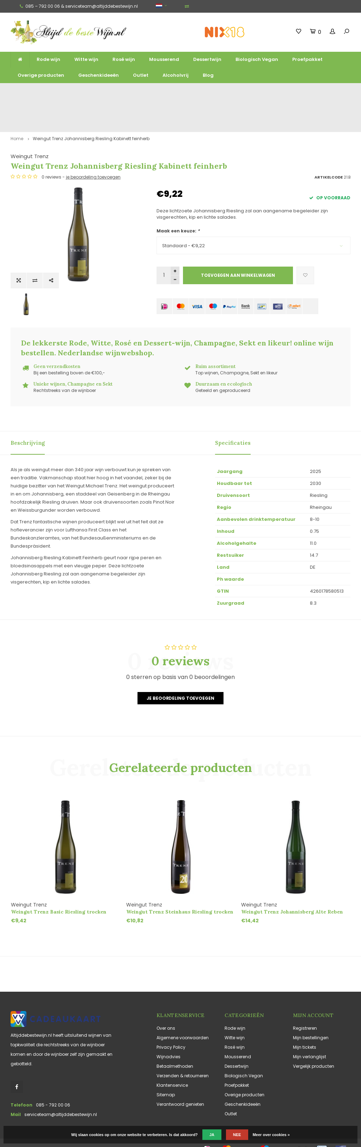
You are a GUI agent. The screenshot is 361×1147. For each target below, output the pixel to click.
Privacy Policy (171, 1023)
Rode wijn (48, 59)
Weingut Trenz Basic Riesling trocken (58, 888)
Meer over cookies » (271, 1135)
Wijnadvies (168, 1033)
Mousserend (164, 59)
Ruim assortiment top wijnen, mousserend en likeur (112, 92)
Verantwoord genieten (180, 1080)
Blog (208, 75)
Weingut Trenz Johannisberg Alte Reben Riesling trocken (292, 888)
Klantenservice (172, 1061)
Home (17, 109)
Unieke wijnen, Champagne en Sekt (199, 92)
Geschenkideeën (98, 75)
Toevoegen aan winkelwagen (238, 253)
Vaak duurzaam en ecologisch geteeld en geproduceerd (296, 92)
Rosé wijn (123, 59)
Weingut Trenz (176, 126)
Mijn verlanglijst (309, 1033)
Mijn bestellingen (311, 1014)
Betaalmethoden (175, 1042)
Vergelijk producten (313, 1042)
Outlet (140, 75)
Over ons (166, 1004)
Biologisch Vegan (256, 59)
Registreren (305, 1004)
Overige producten (41, 75)
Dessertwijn (207, 59)
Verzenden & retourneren (183, 1052)
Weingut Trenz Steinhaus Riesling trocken (179, 888)
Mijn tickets (304, 1023)
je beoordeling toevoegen (239, 155)
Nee (237, 1135)
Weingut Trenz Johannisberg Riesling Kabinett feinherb (91, 109)
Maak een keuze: (178, 209)
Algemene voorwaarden (183, 1014)
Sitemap (166, 1071)
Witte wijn (86, 59)
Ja (211, 1135)
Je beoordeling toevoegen (180, 674)
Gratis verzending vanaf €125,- (34, 92)
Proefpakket (307, 59)
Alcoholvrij (176, 75)
